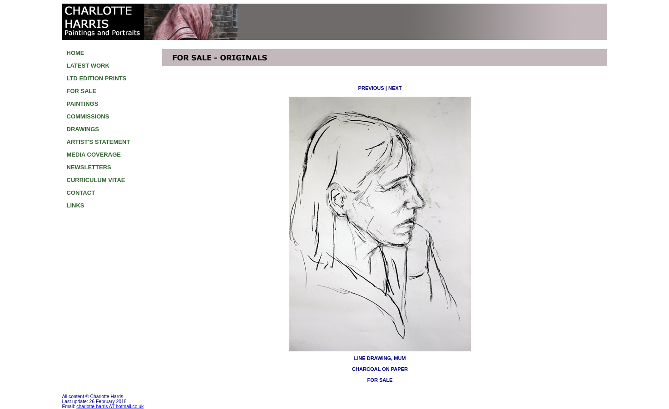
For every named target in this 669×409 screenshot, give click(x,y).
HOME (75, 52)
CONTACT (81, 192)
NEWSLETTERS (89, 167)
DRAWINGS (83, 129)
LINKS (75, 205)
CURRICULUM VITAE (96, 180)
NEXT (394, 88)
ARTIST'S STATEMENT (98, 141)
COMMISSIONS (88, 116)
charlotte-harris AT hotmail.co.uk (110, 406)
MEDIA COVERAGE (94, 154)
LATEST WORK (88, 65)
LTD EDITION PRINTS (97, 78)
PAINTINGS (83, 103)
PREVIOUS (371, 88)
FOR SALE (82, 91)
